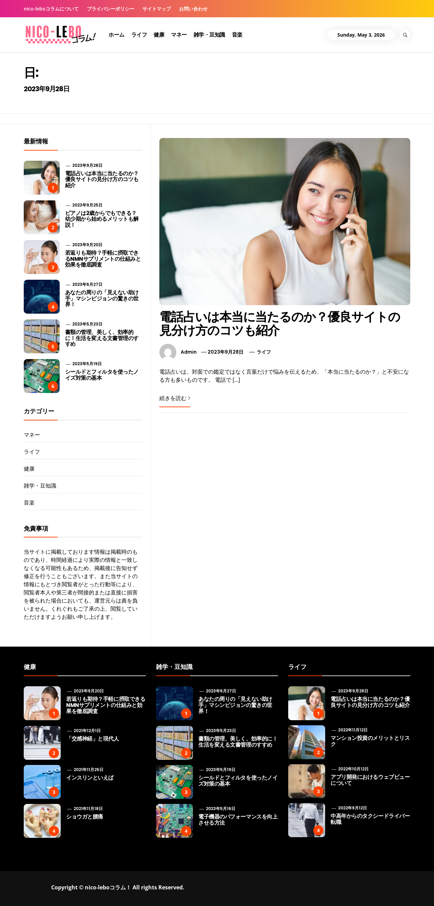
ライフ (139, 34)
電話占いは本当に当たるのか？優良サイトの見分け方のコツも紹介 (279, 323)
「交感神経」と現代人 (92, 739)
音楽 (237, 34)
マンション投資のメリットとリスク (370, 741)
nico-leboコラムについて (51, 8)
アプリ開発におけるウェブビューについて (370, 780)
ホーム (116, 34)
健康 (159, 34)
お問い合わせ (193, 8)
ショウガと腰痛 (84, 817)
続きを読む (174, 398)
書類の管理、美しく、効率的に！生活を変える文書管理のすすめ (102, 338)
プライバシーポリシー (110, 8)
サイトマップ (156, 8)
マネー (179, 34)
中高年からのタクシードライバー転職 (370, 819)
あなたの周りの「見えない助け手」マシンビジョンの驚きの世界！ (102, 298)
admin (189, 352)
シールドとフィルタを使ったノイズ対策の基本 (102, 375)
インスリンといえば (90, 778)
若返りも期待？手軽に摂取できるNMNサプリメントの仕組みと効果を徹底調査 (103, 259)
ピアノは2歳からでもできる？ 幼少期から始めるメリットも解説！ (102, 219)
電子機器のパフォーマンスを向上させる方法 (237, 820)
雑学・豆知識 (209, 34)
